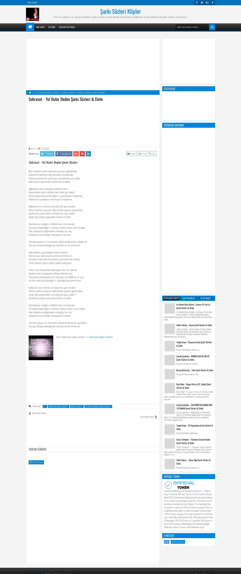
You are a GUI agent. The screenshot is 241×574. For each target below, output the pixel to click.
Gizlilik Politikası (67, 27)
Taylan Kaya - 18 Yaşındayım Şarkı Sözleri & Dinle (194, 294)
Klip (167, 409)
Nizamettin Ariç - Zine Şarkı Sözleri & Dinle (194, 237)
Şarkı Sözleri (76, 406)
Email (132, 153)
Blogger (211, 570)
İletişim (52, 27)
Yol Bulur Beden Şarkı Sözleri (97, 406)
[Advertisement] (92, 123)
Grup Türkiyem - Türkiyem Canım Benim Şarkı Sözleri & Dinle (193, 308)
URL (152, 153)
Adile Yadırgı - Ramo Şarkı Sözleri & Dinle (194, 192)
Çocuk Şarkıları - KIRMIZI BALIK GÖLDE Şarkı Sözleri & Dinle (193, 225)
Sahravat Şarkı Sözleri (101, 337)
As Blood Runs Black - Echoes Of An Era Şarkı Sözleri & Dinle (193, 173)
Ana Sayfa (32, 2)
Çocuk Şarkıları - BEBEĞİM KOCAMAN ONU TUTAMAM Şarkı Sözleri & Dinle (194, 274)
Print (143, 153)
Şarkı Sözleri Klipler (120, 11)
